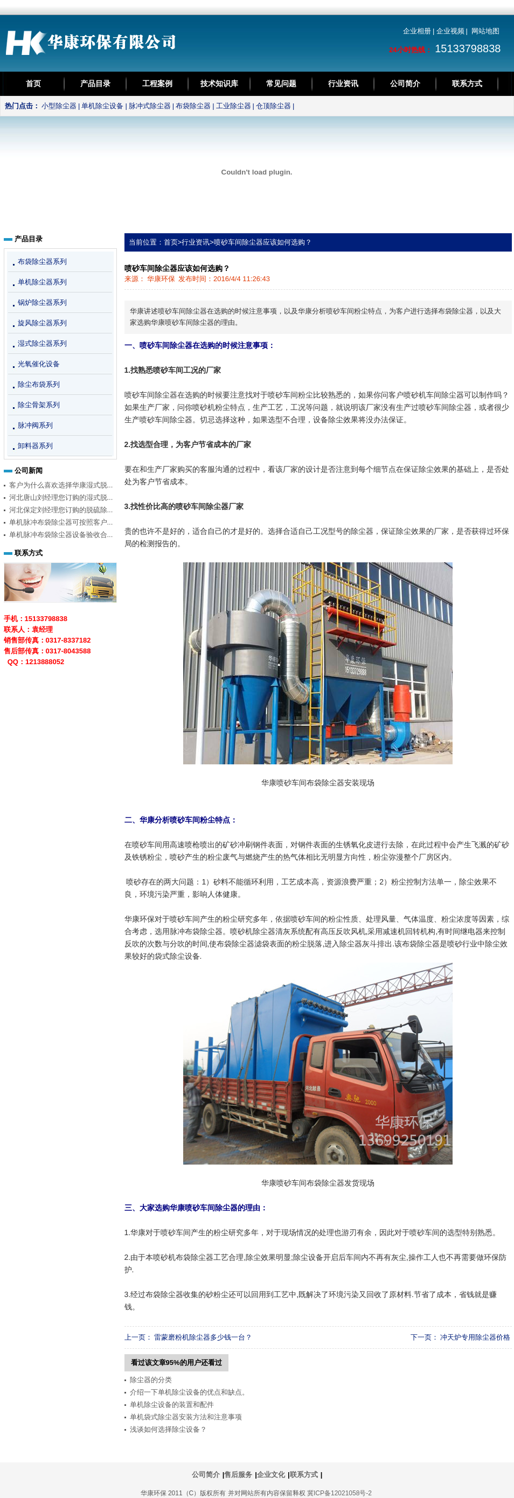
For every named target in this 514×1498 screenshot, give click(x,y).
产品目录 (95, 83)
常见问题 (281, 83)
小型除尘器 (59, 106)
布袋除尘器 (193, 106)
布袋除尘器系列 (42, 261)
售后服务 (238, 1475)
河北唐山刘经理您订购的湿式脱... (61, 497)
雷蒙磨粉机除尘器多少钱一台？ (203, 1337)
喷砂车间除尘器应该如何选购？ (263, 242)
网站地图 (485, 31)
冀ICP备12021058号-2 (339, 1493)
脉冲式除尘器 (150, 106)
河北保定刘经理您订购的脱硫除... (61, 510)
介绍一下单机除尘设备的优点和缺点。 (189, 1392)
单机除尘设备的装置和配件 (172, 1405)
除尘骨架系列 (39, 405)
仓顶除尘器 (273, 106)
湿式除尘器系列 (42, 343)
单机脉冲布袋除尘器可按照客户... (61, 522)
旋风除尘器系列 (42, 323)
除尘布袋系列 (39, 384)
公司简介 (405, 83)
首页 (33, 83)
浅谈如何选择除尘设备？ (168, 1429)
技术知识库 (219, 83)
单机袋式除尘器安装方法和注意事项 (186, 1417)
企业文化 (271, 1475)
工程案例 (157, 83)
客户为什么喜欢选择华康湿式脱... (61, 485)
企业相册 (417, 31)
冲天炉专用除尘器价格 (475, 1337)
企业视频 (450, 31)
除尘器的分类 (151, 1380)
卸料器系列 (35, 446)
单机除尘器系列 (42, 282)
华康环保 (161, 279)
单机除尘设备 (102, 106)
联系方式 (467, 83)
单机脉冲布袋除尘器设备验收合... (61, 535)
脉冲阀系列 (35, 425)
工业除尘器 (233, 106)
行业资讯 (343, 83)
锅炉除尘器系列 (42, 302)
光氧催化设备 (39, 364)
